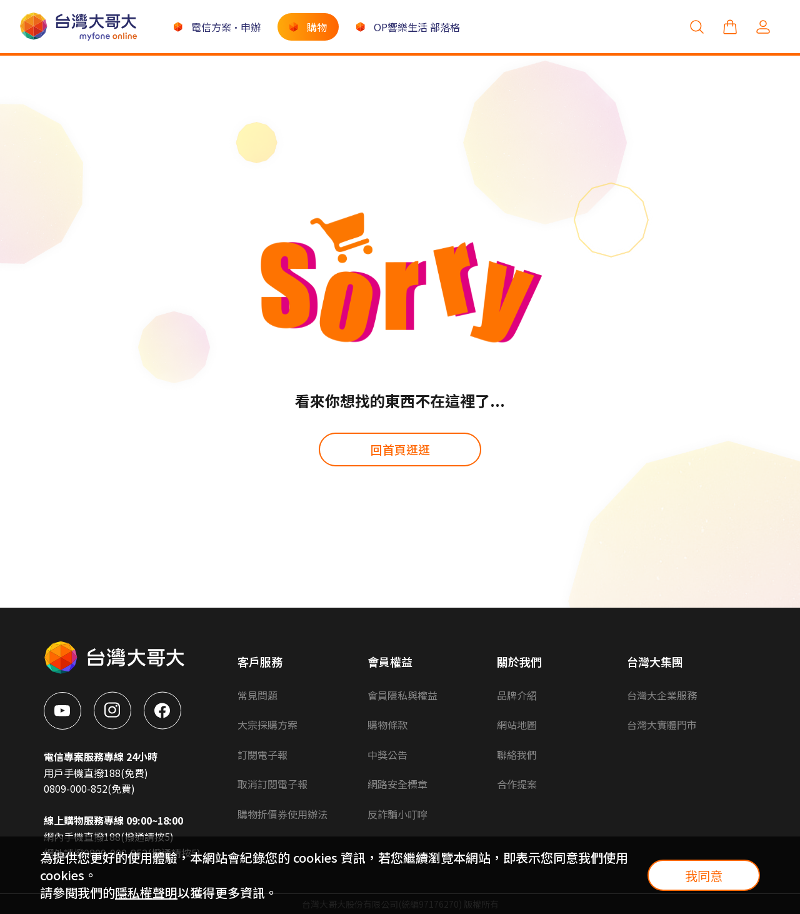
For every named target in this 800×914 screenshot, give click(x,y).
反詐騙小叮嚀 (398, 813)
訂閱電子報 (263, 754)
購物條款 (388, 724)
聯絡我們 (517, 754)
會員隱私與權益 (403, 695)
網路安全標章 (398, 783)
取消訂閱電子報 (273, 783)
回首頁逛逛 (400, 449)
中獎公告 (388, 754)
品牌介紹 (517, 695)
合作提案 (517, 783)
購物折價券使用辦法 (283, 813)
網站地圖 (517, 724)
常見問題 (258, 695)
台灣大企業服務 (662, 695)
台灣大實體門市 (662, 724)
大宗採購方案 (268, 724)
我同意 (703, 875)
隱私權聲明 (146, 892)
